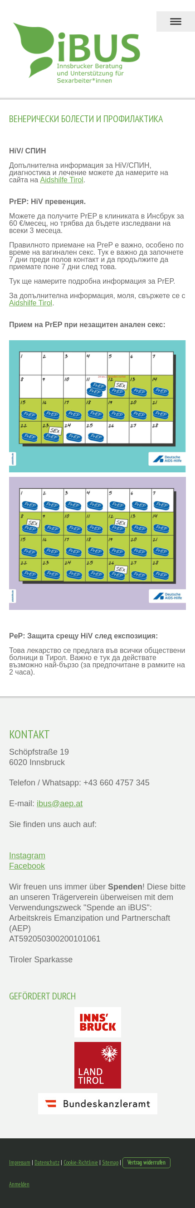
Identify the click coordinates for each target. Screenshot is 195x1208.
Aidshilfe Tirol (61, 180)
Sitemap (110, 1162)
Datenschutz (46, 1162)
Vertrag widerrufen (146, 1162)
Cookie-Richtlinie (80, 1162)
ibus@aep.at (60, 803)
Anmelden (19, 1184)
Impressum (19, 1162)
